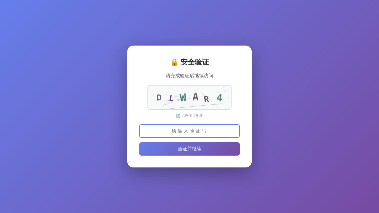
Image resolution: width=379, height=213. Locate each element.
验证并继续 (189, 148)
